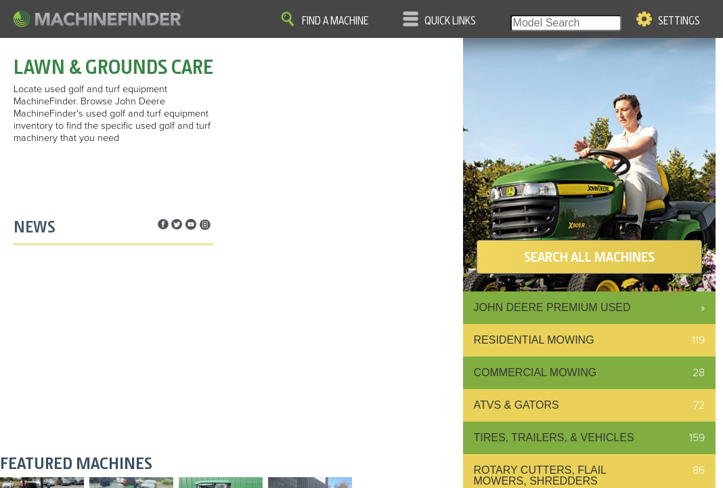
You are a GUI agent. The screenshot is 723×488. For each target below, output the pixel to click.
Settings (679, 21)
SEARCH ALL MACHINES (589, 257)
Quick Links (450, 21)
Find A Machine (335, 21)
